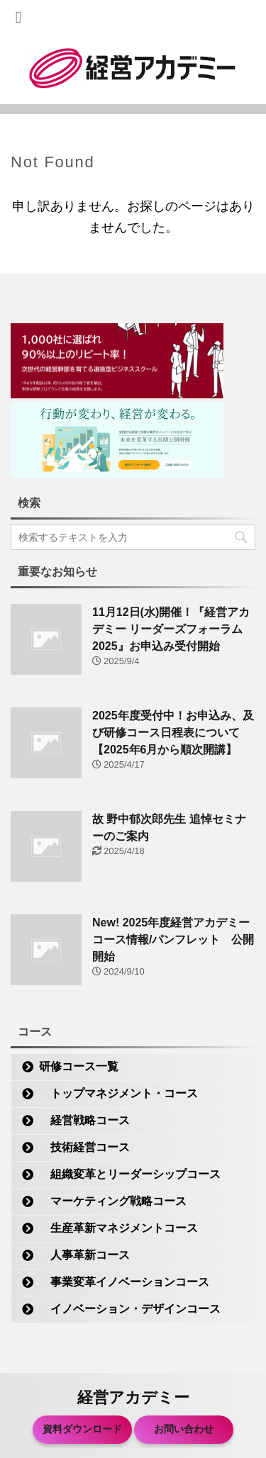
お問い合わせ (184, 1429)
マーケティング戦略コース (113, 1201)
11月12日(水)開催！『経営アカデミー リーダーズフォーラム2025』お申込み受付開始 (171, 629)
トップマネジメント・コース (118, 1093)
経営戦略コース (84, 1120)
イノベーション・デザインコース (130, 1309)
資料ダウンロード (82, 1429)
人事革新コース (84, 1255)
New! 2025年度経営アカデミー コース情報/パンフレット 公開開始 (173, 939)
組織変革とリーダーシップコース (130, 1174)
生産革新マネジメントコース (118, 1228)
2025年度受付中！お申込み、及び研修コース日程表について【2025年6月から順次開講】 (173, 733)
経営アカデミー (133, 1397)
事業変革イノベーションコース (124, 1282)
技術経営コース (84, 1147)
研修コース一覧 (78, 1066)
